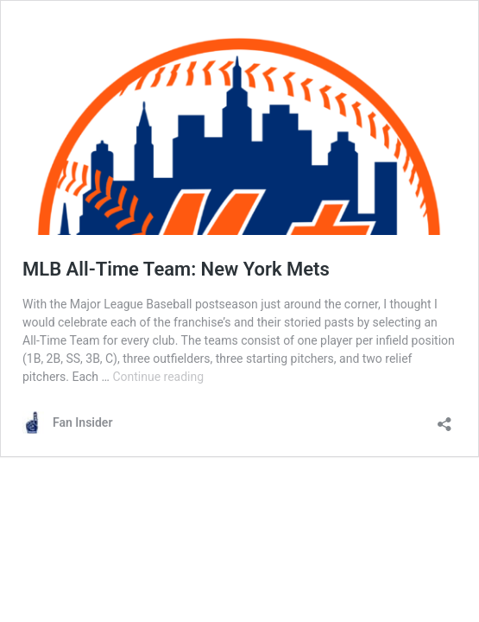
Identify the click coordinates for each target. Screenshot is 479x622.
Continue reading (158, 377)
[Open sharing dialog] (444, 418)
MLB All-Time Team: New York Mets (176, 269)
